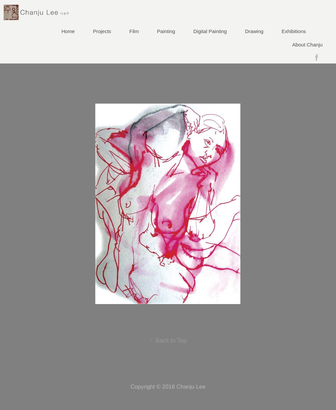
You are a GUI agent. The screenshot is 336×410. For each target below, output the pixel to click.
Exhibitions (294, 31)
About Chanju (307, 44)
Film (134, 31)
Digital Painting (210, 31)
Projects (102, 31)
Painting (166, 31)
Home (68, 31)
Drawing (254, 31)
